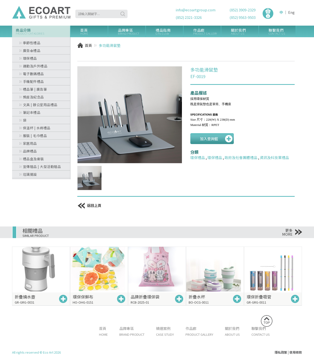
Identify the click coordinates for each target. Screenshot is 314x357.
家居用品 (28, 143)
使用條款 (295, 352)
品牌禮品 (28, 151)
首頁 (94, 32)
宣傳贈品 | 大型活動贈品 (40, 166)
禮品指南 (169, 32)
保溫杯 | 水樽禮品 (34, 127)
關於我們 (244, 32)
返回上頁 (89, 205)
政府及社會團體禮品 (241, 157)
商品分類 (43, 32)
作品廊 (207, 32)
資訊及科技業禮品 (274, 157)
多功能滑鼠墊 (110, 45)
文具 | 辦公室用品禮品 (38, 104)
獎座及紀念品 (31, 97)
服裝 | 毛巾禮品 (33, 135)
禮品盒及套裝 (31, 158)
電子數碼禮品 (31, 73)
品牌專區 (131, 32)
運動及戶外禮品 (33, 66)
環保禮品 (28, 58)
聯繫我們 (282, 32)
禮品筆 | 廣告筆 (33, 89)
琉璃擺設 (28, 174)
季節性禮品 (29, 42)
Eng (291, 12)
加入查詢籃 (209, 138)
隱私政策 (281, 352)
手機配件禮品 (31, 81)
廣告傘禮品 (29, 50)
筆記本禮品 (29, 112)
